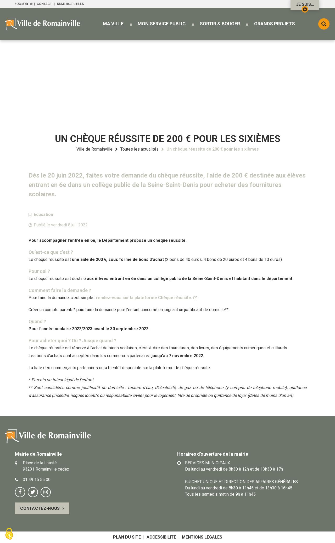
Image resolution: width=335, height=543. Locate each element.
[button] (113, 24)
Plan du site (127, 537)
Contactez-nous (40, 508)
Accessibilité (161, 537)
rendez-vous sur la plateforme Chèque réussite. (144, 297)
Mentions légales (202, 537)
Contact (44, 4)
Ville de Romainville (94, 149)
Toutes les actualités (139, 149)
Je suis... (305, 6)
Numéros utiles (70, 4)
